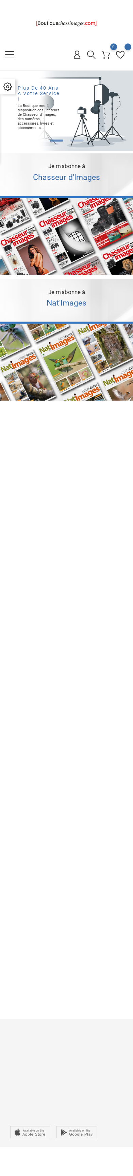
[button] (56, 141)
